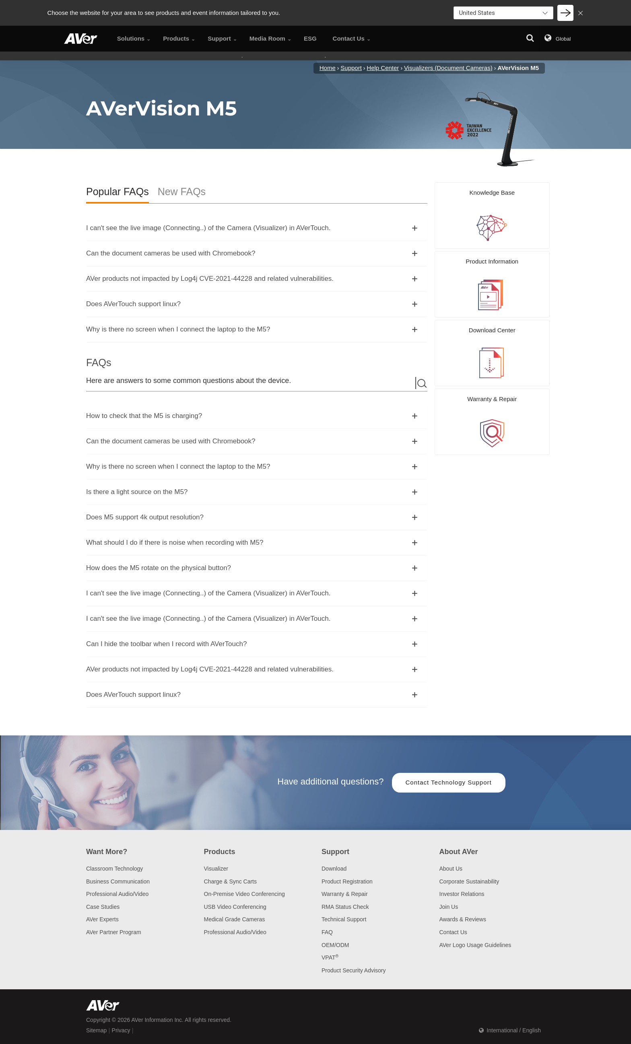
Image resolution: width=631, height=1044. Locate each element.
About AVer (458, 852)
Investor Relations (462, 894)
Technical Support (344, 919)
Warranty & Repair (345, 894)
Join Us (448, 907)
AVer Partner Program (113, 932)
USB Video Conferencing (235, 907)
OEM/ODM (335, 945)
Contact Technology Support (449, 782)
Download (334, 868)
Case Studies (103, 907)
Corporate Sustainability (469, 881)
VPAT (330, 957)
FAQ (327, 932)
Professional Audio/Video (117, 894)
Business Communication (118, 881)
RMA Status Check (345, 907)
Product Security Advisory (354, 970)
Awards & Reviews (462, 919)
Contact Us (453, 932)
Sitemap (96, 1030)
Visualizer (216, 868)
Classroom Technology (114, 868)
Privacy (121, 1030)
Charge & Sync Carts (230, 881)
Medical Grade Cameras (234, 919)
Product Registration (347, 881)
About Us (451, 868)
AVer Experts (102, 919)
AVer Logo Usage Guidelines (475, 945)
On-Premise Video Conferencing (244, 894)
